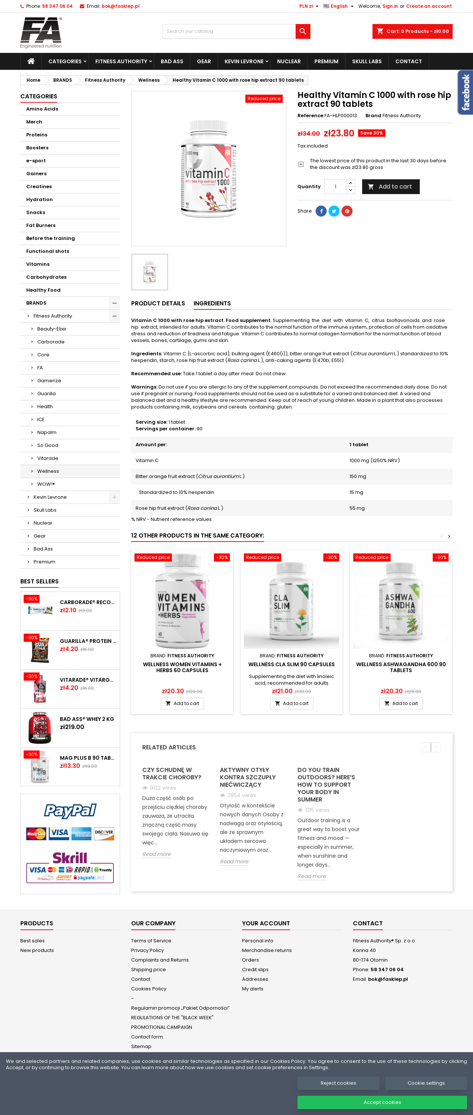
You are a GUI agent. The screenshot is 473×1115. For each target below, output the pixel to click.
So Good (47, 445)
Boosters (37, 147)
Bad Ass (172, 61)
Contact (408, 61)
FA (40, 367)
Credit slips (255, 969)
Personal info (257, 940)
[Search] (236, 31)
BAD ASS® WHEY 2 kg (87, 719)
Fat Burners (40, 225)
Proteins (36, 134)
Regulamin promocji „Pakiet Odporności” (180, 1007)
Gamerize (49, 380)
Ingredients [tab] (212, 303)
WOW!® (46, 484)
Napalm (47, 432)
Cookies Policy (148, 988)
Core (43, 354)
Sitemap (141, 1046)
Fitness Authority (121, 61)
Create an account (429, 6)
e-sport (36, 160)
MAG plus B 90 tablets (88, 758)
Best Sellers (39, 581)
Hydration (39, 199)
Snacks (35, 212)
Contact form (147, 1036)
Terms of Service (151, 940)
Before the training (50, 238)
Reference (310, 115)
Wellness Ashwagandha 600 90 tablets (401, 667)
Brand (373, 115)
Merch (34, 121)
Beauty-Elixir (52, 328)
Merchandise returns (267, 950)
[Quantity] (335, 186)
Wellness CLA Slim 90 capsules (291, 664)
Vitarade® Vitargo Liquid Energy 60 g (88, 680)
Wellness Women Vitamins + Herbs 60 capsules (182, 667)
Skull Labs (367, 61)
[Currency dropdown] (309, 6)
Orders (250, 959)
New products (37, 950)
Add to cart (390, 186)
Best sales (32, 940)
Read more (156, 854)
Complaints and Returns (160, 959)
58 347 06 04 (57, 6)
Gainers (36, 173)
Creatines (39, 186)
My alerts (252, 988)
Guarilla (46, 393)
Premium (326, 61)
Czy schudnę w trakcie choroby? (171, 774)
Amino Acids (42, 108)
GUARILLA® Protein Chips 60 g (88, 641)
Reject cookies (338, 1092)
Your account (266, 923)
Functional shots (47, 251)
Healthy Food (43, 290)
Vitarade (47, 458)
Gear (204, 61)
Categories (65, 61)
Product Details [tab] (158, 303)
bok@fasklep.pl (121, 6)
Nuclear (289, 61)
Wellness (48, 471)
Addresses (255, 979)
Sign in (390, 6)
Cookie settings (426, 1092)
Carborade (51, 341)
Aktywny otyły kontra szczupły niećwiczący (248, 777)
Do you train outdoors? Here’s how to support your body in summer (326, 785)
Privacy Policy (147, 950)
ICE (41, 419)
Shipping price (148, 969)
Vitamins (38, 264)
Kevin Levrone (244, 61)
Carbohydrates (46, 277)
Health (45, 406)
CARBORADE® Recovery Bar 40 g (88, 602)
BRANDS (36, 302)
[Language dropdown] (339, 6)
